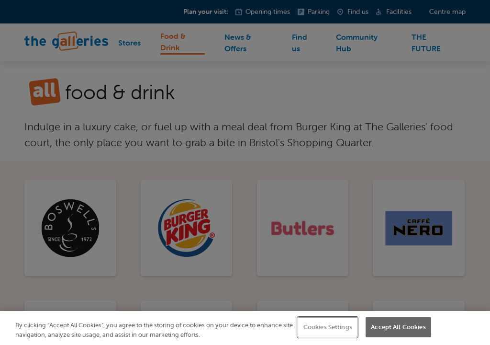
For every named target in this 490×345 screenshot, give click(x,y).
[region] (245, 328)
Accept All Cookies (398, 327)
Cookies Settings (327, 327)
